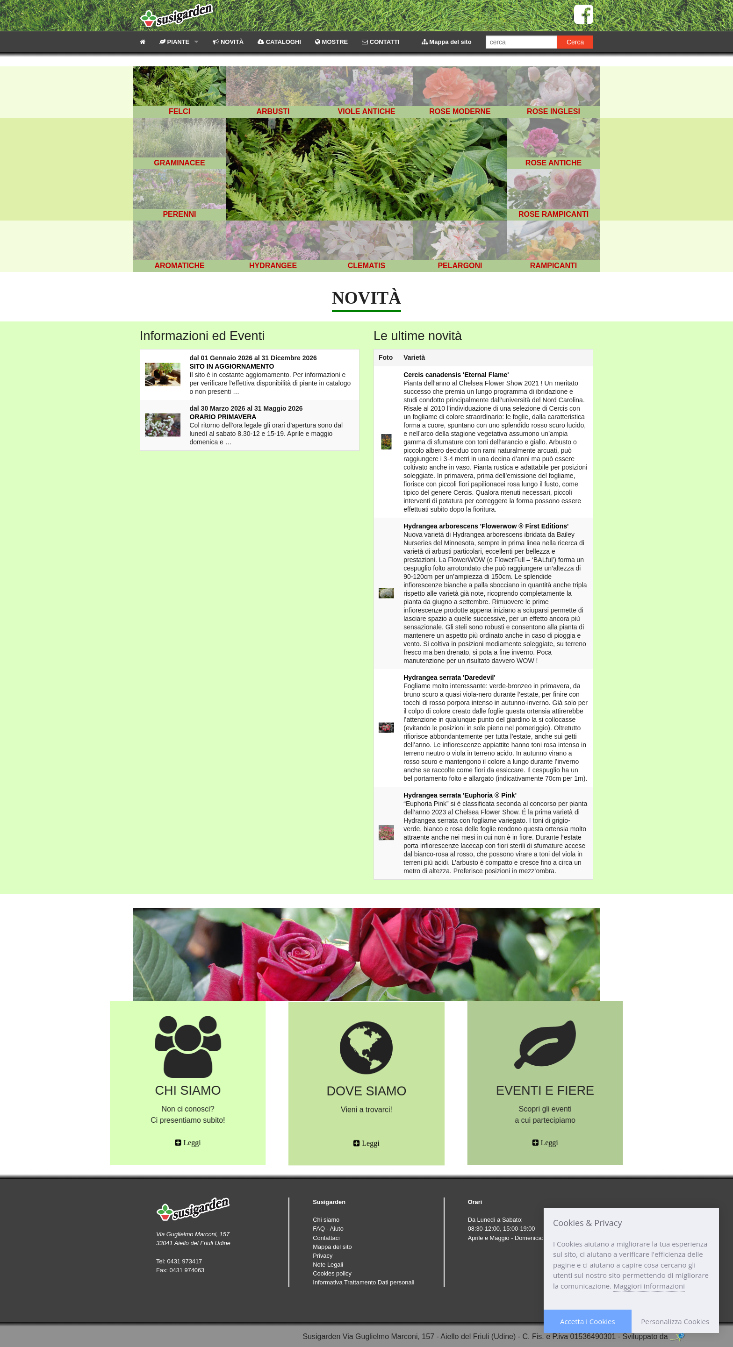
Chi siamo (326, 1219)
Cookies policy (332, 1273)
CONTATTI (380, 41)
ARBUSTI (272, 111)
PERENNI (179, 214)
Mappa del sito (447, 41)
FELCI (179, 111)
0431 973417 (184, 1261)
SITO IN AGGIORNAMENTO (232, 366)
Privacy (322, 1255)
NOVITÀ (228, 41)
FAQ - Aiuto (328, 1228)
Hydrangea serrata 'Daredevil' (449, 677)
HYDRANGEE (273, 266)
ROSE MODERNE (460, 111)
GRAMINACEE (179, 163)
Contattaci (326, 1237)
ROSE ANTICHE (553, 163)
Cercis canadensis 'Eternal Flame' (456, 374)
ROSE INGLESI (553, 111)
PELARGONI (460, 266)
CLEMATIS (367, 266)
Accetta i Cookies (587, 1321)
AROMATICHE (179, 266)
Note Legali (328, 1264)
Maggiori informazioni (649, 1285)
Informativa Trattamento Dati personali (363, 1282)
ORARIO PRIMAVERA (223, 416)
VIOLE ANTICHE (366, 111)
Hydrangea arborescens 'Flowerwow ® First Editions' (485, 526)
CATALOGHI (279, 41)
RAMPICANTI (553, 266)
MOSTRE (331, 41)
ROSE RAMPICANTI (553, 214)
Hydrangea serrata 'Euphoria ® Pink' (460, 795)
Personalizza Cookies (675, 1321)
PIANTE (174, 41)
